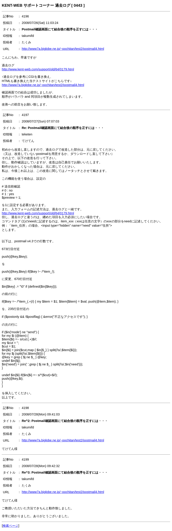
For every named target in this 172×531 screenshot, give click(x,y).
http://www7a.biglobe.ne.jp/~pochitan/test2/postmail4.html (63, 49)
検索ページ (10, 525)
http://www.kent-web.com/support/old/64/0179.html (38, 69)
